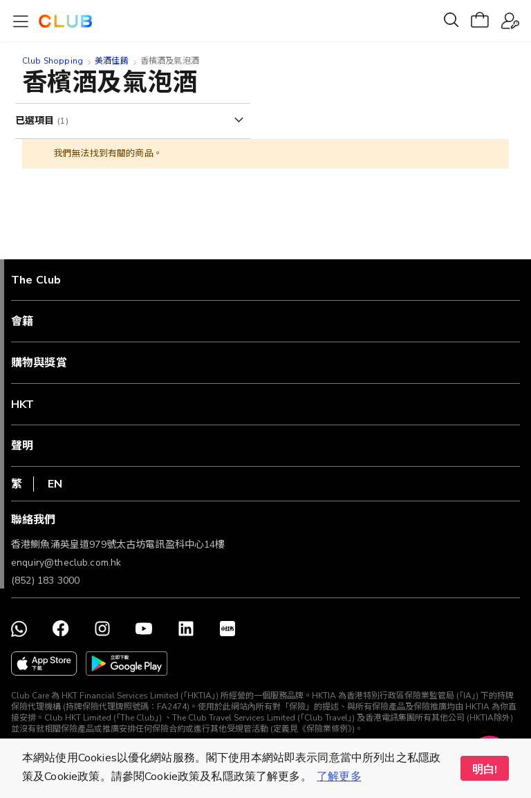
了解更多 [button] (339, 776)
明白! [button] (484, 769)
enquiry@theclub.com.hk (66, 562)
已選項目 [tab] (36, 120)
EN (55, 484)
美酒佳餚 (112, 60)
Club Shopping (52, 60)
